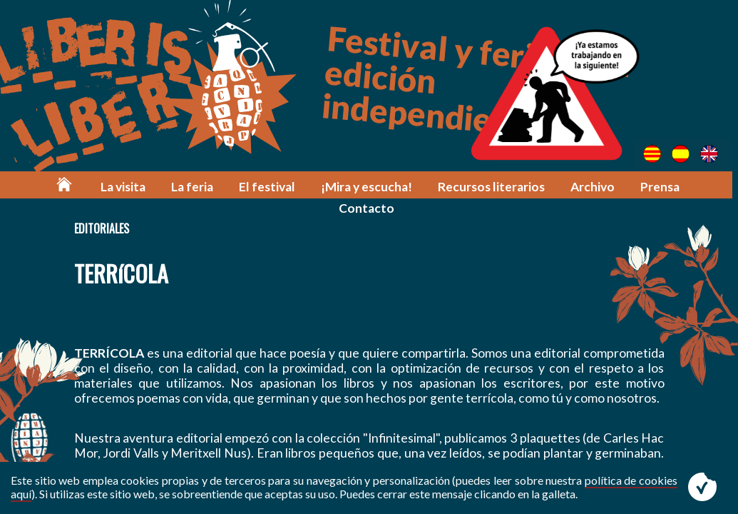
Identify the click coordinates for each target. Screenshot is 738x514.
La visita (85, 187)
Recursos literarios (452, 187)
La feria (155, 187)
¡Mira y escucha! (328, 187)
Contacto (694, 187)
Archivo (553, 187)
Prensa (620, 187)
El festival (229, 187)
